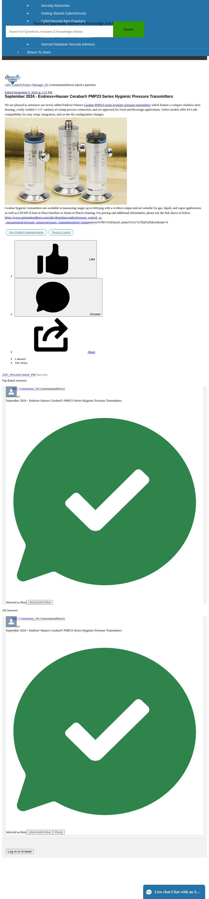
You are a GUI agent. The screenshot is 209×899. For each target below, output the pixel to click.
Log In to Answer (20, 851)
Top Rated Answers (14, 380)
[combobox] (75, 31)
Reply (59, 832)
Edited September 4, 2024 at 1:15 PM (28, 92)
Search (128, 29)
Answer (58, 297)
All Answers (10, 610)
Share (55, 352)
